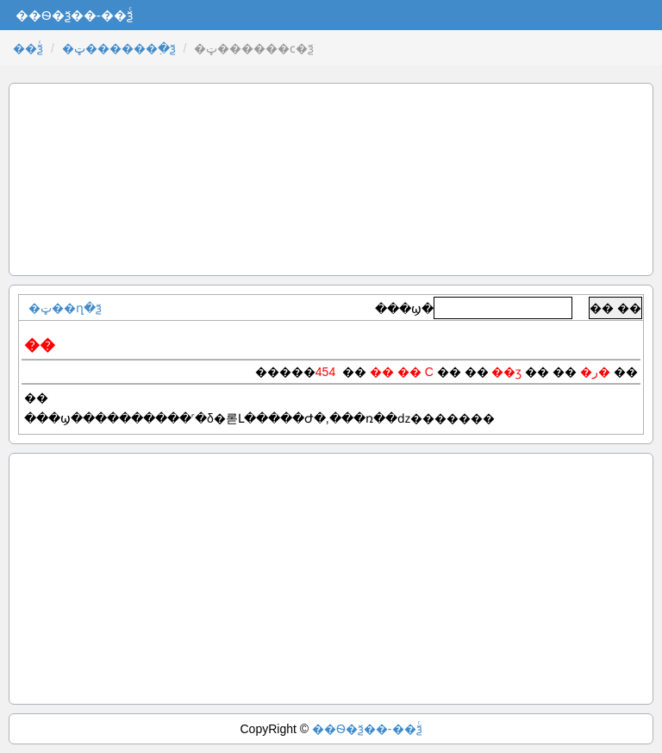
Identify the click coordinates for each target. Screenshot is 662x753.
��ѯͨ (28, 48)
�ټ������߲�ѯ (119, 48)
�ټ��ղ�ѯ (65, 308)
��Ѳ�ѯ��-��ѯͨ (367, 729)
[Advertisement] (331, 179)
